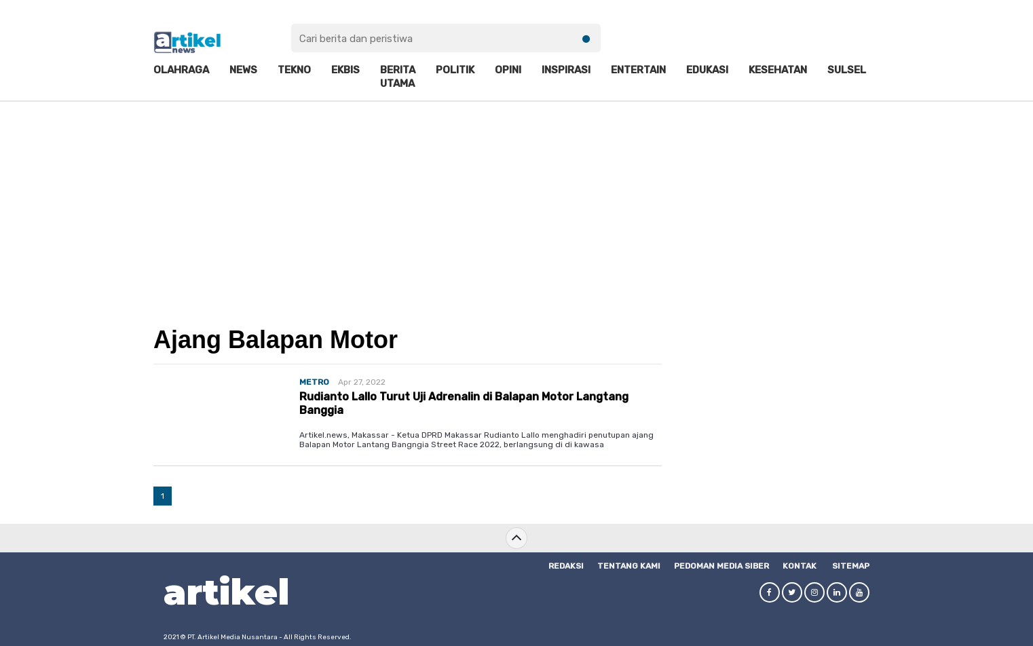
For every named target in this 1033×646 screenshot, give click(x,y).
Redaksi (566, 566)
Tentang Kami (628, 566)
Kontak (799, 566)
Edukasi (707, 70)
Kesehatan (778, 70)
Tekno (294, 70)
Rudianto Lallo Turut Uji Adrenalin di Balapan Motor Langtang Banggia (463, 403)
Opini (508, 70)
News (243, 70)
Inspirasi (566, 70)
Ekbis (345, 70)
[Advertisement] (516, 204)
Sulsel (846, 70)
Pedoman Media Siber (721, 566)
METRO (314, 382)
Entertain (638, 70)
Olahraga (181, 70)
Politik (455, 70)
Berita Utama (397, 77)
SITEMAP (850, 566)
